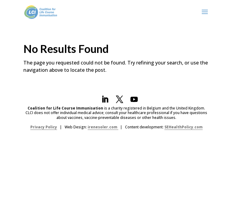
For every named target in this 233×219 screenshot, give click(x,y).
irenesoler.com (103, 127)
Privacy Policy (43, 127)
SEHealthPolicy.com (183, 127)
